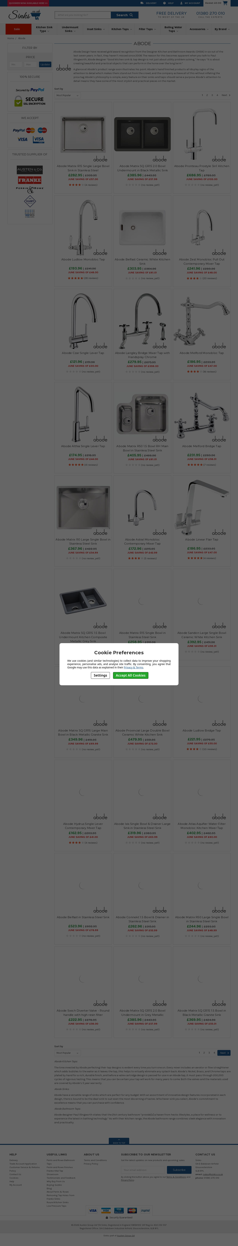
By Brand (222, 29)
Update (45, 64)
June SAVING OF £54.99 (83, 552)
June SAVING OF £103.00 (201, 179)
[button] (30, 57)
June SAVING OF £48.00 (83, 272)
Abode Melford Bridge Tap (201, 446)
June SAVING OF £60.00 (202, 837)
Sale (18, 29)
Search (124, 15)
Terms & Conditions (176, 1177)
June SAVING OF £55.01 (201, 1024)
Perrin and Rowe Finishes (60, 1167)
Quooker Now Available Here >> (28, 3)
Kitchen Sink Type (44, 29)
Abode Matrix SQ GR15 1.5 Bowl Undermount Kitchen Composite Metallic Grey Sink (83, 637)
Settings (100, 675)
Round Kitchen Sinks (58, 1202)
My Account (190, 3)
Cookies (13, 1177)
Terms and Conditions (95, 1160)
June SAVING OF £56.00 (83, 1024)
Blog (49, 1188)
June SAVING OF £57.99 (142, 179)
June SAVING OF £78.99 (83, 930)
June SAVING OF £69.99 (83, 743)
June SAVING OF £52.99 (142, 930)
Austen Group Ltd (126, 1235)
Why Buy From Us (56, 1181)
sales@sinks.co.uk (213, 1174)
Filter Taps (147, 29)
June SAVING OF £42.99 (142, 552)
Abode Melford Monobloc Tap (202, 353)
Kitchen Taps (122, 29)
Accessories (199, 29)
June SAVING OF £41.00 (83, 837)
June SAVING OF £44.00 (83, 459)
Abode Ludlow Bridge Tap (202, 730)
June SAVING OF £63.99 (142, 837)
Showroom (52, 1174)
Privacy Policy (91, 1163)
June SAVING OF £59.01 (201, 646)
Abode (21, 38)
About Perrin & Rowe (58, 1191)
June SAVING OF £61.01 (142, 272)
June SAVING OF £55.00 (202, 743)
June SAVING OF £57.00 (83, 179)
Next (226, 95)
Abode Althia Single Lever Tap (83, 446)
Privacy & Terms (133, 667)
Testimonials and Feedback (61, 1177)
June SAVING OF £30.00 (83, 366)
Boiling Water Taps (173, 29)
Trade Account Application (23, 1163)
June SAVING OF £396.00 (142, 366)
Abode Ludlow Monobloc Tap (83, 259)
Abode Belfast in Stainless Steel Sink (83, 917)
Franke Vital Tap (55, 1170)
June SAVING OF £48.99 (202, 930)
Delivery (149, 3)
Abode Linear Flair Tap (201, 539)
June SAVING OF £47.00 (202, 366)
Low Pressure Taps (56, 1205)
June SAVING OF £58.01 (201, 459)
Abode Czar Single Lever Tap (83, 353)
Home (10, 38)
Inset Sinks (96, 29)
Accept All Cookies (131, 675)
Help (168, 3)
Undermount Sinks (70, 29)
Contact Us (15, 1174)
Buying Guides (54, 1184)
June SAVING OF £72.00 (142, 743)
